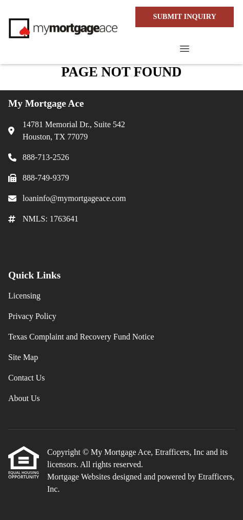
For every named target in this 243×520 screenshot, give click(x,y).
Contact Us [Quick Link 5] (26, 377)
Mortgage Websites (79, 476)
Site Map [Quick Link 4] (23, 357)
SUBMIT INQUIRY (184, 16)
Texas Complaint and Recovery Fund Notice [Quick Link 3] (81, 336)
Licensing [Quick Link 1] (24, 295)
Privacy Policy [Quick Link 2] (32, 316)
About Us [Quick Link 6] (24, 398)
